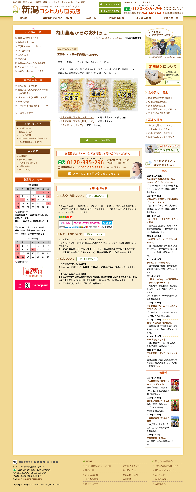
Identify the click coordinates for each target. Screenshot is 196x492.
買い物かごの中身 (112, 10)
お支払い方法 (25, 128)
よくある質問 (143, 18)
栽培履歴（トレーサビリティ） (163, 109)
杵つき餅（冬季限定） (28, 86)
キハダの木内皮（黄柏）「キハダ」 (33, 107)
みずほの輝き (24, 50)
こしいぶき (23, 54)
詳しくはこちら (96, 196)
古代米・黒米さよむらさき (31, 71)
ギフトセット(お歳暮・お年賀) (32, 97)
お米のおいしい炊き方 (159, 129)
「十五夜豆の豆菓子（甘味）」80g (77, 121)
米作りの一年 (170, 18)
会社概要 (23, 156)
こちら (158, 366)
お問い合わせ (25, 166)
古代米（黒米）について (160, 125)
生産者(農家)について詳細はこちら (166, 57)
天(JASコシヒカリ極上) (29, 46)
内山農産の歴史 (26, 159)
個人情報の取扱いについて (30, 142)
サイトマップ (25, 170)
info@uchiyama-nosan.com (29, 479)
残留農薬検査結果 (157, 105)
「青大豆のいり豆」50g (71, 125)
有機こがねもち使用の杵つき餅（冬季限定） (33, 91)
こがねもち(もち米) (27, 67)
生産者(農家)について (28, 163)
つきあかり (23, 59)
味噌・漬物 (23, 101)
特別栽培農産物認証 (158, 102)
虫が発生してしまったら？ (161, 137)
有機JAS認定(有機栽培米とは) (162, 98)
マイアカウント (112, 4)
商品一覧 (91, 18)
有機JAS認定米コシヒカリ (30, 38)
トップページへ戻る (99, 140)
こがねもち (160, 484)
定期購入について (131, 466)
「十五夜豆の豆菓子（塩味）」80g (77, 117)
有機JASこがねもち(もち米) (31, 63)
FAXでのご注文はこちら (174, 13)
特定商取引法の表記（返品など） (33, 138)
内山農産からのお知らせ (112, 38)
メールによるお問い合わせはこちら (94, 173)
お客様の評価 (116, 18)
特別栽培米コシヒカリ (28, 42)
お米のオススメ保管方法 (160, 133)
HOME (23, 18)
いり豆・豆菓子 (25, 113)
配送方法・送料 (26, 132)
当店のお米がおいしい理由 (57, 18)
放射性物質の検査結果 (159, 113)
